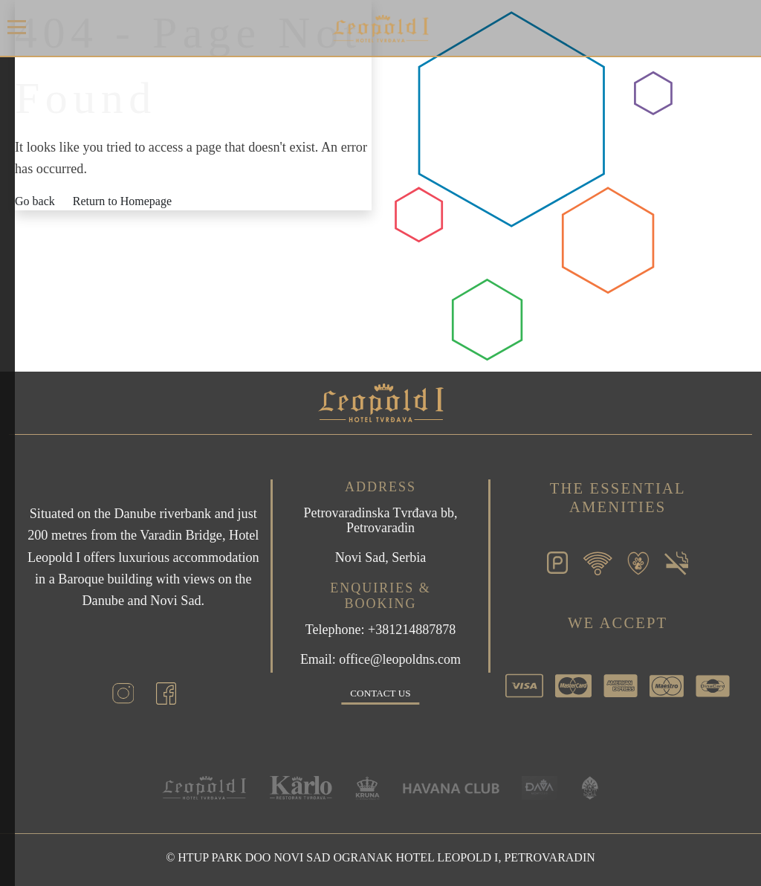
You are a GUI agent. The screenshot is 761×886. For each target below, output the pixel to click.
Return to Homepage (122, 201)
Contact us (380, 693)
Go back (35, 201)
